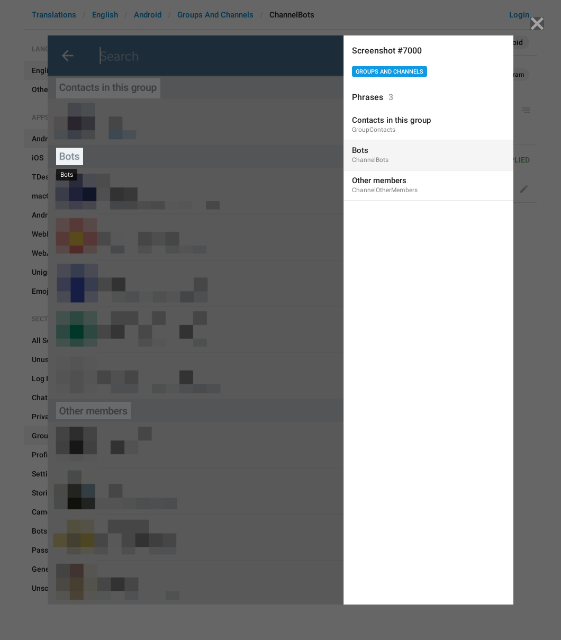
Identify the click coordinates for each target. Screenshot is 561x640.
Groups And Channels (389, 71)
